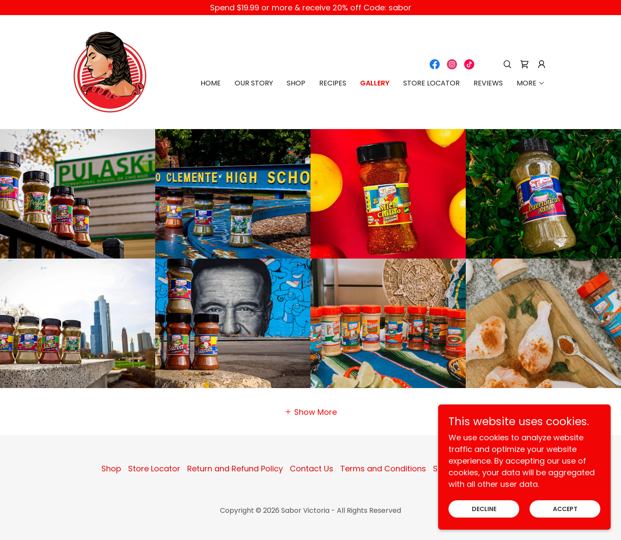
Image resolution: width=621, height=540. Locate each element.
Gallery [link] (374, 83)
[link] (110, 71)
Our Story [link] (254, 83)
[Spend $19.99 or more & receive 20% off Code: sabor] (310, 7)
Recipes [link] (332, 83)
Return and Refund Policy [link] (235, 468)
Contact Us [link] (311, 468)
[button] (541, 64)
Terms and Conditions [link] (383, 468)
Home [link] (211, 83)
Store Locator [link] (431, 83)
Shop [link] (296, 83)
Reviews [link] (488, 83)
